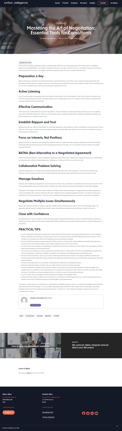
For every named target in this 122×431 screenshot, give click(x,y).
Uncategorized (61, 23)
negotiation (48, 316)
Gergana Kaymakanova (48, 38)
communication (30, 316)
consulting (39, 316)
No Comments (76, 38)
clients (21, 316)
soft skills (56, 316)
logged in (29, 373)
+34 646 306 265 (47, 407)
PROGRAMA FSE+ (47, 412)
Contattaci (8, 412)
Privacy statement (48, 417)
